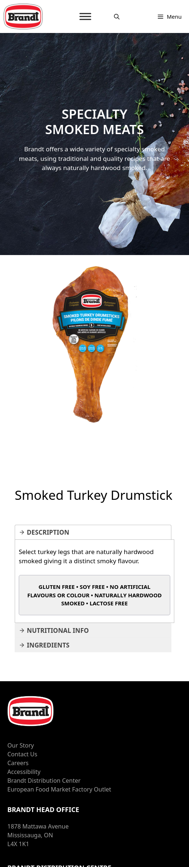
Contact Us (22, 754)
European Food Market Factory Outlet (59, 789)
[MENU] (85, 16)
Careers (18, 763)
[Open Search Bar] (117, 16)
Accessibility (23, 772)
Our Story (20, 745)
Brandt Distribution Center (44, 780)
